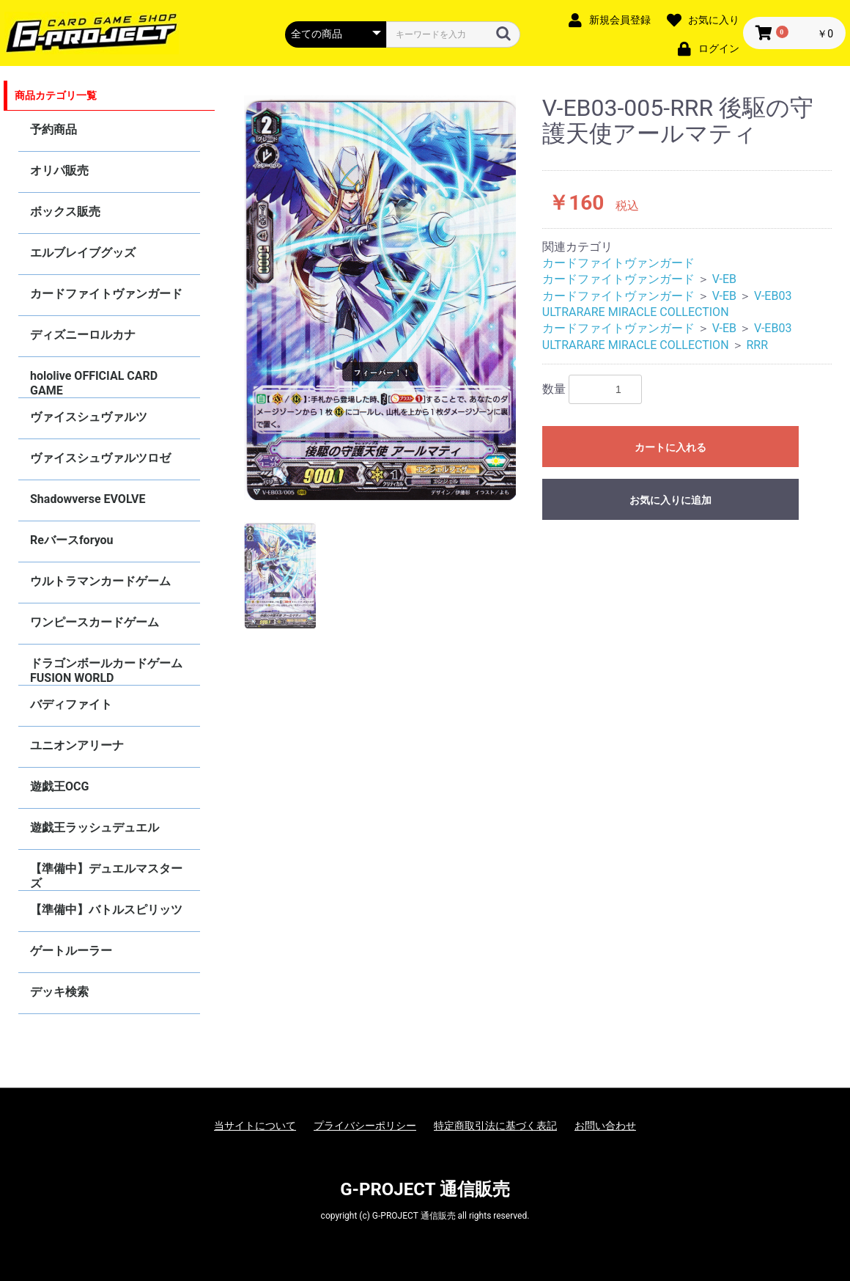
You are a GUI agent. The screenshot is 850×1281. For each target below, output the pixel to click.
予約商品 (53, 129)
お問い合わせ (605, 1125)
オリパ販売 (59, 170)
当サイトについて (255, 1125)
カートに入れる (670, 447)
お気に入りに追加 (670, 500)
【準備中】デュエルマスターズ (106, 876)
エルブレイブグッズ (83, 253)
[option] (380, 297)
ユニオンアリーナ (77, 745)
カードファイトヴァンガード (106, 294)
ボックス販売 (65, 212)
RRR (757, 345)
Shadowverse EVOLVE (87, 499)
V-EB (724, 279)
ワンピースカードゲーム (94, 622)
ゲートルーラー (71, 951)
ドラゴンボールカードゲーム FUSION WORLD (106, 670)
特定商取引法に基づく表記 (495, 1125)
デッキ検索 (59, 992)
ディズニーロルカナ (83, 335)
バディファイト (71, 704)
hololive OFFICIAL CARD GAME (94, 383)
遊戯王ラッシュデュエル (94, 827)
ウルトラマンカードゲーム (100, 581)
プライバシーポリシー (365, 1125)
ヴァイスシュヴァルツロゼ (100, 458)
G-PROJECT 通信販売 (425, 1189)
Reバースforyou (72, 540)
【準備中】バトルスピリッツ (106, 910)
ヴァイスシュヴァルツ (88, 417)
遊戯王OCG (59, 786)
